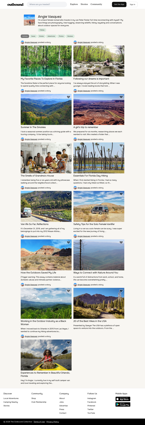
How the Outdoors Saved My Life (38, 272)
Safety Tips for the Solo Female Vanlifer (94, 224)
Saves (33, 36)
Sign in (132, 4)
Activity (24, 36)
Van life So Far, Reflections (34, 224)
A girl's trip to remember (85, 127)
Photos (61, 36)
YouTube (91, 413)
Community (96, 4)
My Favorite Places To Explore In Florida (41, 78)
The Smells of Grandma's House (37, 175)
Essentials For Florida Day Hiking (90, 175)
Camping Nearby (10, 402)
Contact (62, 413)
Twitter (90, 409)
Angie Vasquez (31, 42)
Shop (33, 398)
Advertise (63, 405)
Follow (42, 30)
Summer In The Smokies (33, 127)
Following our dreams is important (91, 78)
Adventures (51, 36)
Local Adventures (11, 398)
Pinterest (91, 405)
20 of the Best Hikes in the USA (89, 321)
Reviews (70, 36)
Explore (74, 4)
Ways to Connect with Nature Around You (95, 272)
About (62, 398)
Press (61, 409)
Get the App (119, 4)
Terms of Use (39, 422)
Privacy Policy (52, 422)
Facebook (91, 402)
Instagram (91, 398)
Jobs (61, 402)
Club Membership (38, 402)
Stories (84, 4)
